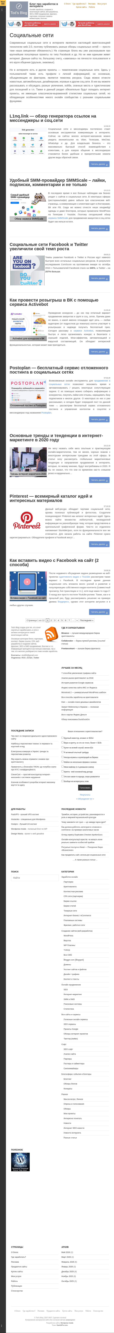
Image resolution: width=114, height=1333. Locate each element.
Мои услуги (102, 4)
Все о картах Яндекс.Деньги (74, 714)
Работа (92, 7)
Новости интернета (72, 1133)
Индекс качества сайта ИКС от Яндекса (79, 688)
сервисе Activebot (83, 330)
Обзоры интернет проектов (76, 1034)
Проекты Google (71, 1029)
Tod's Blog (19, 9)
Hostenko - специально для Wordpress (28, 819)
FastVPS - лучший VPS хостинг (25, 814)
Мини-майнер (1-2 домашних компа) (79, 767)
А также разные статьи (85, 860)
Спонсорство (17, 1291)
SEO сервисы (70, 1024)
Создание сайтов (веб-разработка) (76, 931)
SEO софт (68, 1049)
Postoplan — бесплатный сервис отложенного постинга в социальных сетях (59, 369)
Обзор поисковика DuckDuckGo (75, 719)
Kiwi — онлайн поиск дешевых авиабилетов (81, 702)
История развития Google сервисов (77, 683)
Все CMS (68, 955)
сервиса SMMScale (58, 218)
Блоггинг (67, 1079)
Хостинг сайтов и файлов (75, 969)
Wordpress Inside (18, 829)
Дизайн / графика (71, 974)
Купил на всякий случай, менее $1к (78, 748)
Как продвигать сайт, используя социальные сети (83, 855)
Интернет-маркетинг (73, 994)
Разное (64, 1094)
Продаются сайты (19, 1267)
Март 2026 (66, 1257)
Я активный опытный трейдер (76, 752)
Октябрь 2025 (67, 1281)
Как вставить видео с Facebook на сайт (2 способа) (54, 562)
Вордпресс (63, 601)
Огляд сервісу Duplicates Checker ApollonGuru (81, 835)
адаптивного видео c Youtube (74, 576)
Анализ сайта (70, 1054)
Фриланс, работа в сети (74, 925)
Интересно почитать (73, 1118)
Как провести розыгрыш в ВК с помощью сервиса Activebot (54, 302)
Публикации (16, 1286)
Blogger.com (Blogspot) (74, 960)
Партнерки (68, 882)
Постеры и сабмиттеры (74, 1063)
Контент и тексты (71, 979)
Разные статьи (70, 1138)
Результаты (85, 795)
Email (29, 658)
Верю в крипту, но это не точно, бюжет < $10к (83, 743)
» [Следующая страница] (77, 620)
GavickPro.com (62, 1325)
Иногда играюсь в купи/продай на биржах (81, 757)
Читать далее (98, 164)
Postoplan (46, 412)
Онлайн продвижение (71, 985)
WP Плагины (69, 945)
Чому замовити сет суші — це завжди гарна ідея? (83, 822)
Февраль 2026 (67, 1262)
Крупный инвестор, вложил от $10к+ (79, 738)
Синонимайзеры (71, 1068)
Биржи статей (70, 906)
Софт (63, 1044)
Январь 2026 (67, 1267)
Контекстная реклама (73, 891)
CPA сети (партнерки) (73, 896)
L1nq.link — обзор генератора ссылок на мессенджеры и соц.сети (53, 118)
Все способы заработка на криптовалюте (79, 697)
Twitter (36, 658)
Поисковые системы (73, 1004)
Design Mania (17, 834)
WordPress (68, 936)
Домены (67, 964)
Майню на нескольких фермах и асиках (80, 762)
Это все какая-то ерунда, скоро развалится (82, 777)
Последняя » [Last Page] (86, 620)
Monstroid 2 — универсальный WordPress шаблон (83, 692)
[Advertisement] (34, 684)
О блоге (67, 4)
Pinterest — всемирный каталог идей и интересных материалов (51, 498)
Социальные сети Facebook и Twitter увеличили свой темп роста (49, 246)
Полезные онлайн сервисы (76, 1019)
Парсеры (68, 1059)
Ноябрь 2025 (67, 1276)
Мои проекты (69, 1113)
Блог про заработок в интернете (44, 5)
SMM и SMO (69, 999)
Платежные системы (73, 920)
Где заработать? (79, 4)
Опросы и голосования (74, 1104)
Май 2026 (65, 1252)
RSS (24, 658)
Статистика (69, 1009)
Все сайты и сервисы (70, 1014)
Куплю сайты (81, 7)
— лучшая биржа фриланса (80, 648)
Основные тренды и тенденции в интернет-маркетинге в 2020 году (56, 437)
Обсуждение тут (85, 799)
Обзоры (67, 1109)
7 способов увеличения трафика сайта (78, 673)
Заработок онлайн (69, 877)
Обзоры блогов (70, 1084)
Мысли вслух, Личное (73, 1099)
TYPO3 (67, 950)
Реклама (91, 4)
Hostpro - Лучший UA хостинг (24, 824)
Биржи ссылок (70, 901)
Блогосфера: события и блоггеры (76, 1074)
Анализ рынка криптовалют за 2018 (77, 678)
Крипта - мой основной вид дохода (78, 772)
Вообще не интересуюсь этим (76, 781)
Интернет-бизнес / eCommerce (77, 915)
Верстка (67, 940)
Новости (67, 1123)
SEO (66, 989)
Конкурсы (68, 1089)
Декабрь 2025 (67, 1271)
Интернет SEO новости (74, 1128)
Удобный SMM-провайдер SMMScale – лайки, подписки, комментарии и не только (58, 182)
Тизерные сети (70, 911)
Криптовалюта (70, 886)
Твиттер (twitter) (71, 1039)
